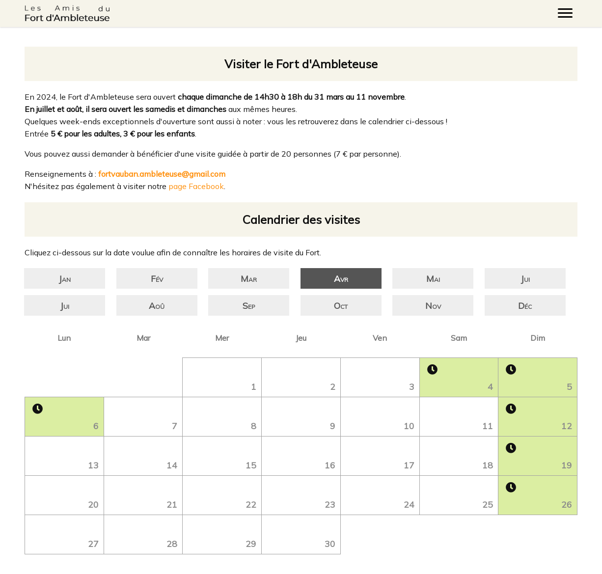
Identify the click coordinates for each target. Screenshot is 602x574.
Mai (433, 278)
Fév (157, 278)
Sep (249, 305)
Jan (64, 278)
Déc (525, 305)
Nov (433, 305)
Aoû (156, 305)
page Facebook (196, 186)
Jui (525, 278)
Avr (341, 278)
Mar (249, 278)
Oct (341, 305)
